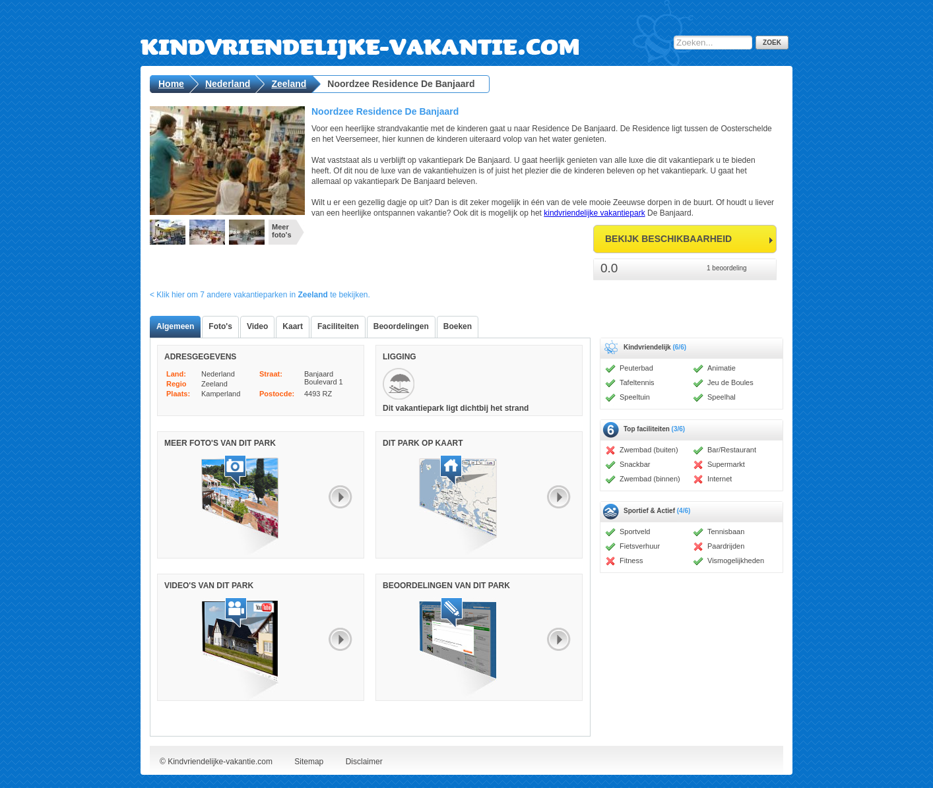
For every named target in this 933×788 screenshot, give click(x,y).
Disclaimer (364, 761)
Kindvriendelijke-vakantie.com (417, 36)
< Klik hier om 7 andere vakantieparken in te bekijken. (260, 294)
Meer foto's (282, 231)
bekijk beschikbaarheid (668, 238)
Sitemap (308, 761)
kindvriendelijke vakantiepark (594, 213)
